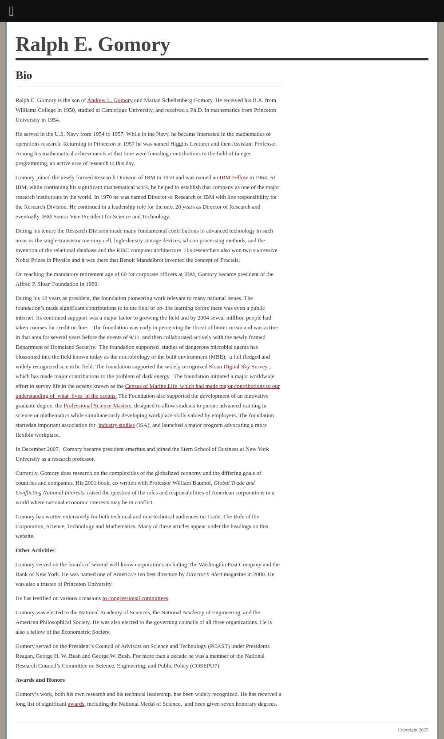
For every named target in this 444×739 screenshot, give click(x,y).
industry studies (117, 425)
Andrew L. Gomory (110, 100)
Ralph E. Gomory (93, 44)
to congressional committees (135, 598)
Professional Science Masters (97, 405)
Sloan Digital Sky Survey (238, 366)
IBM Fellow (234, 177)
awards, (77, 703)
